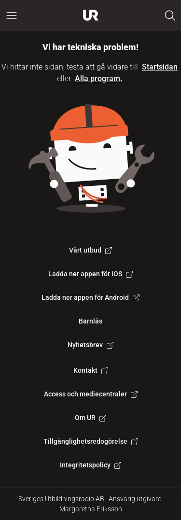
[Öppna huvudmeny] (11, 15)
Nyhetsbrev (90, 345)
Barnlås (90, 321)
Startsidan (160, 66)
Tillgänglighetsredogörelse (90, 441)
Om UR (90, 418)
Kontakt (90, 370)
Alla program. (98, 78)
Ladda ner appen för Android (90, 297)
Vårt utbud (90, 250)
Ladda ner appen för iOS (90, 274)
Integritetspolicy (90, 465)
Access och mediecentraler (91, 394)
